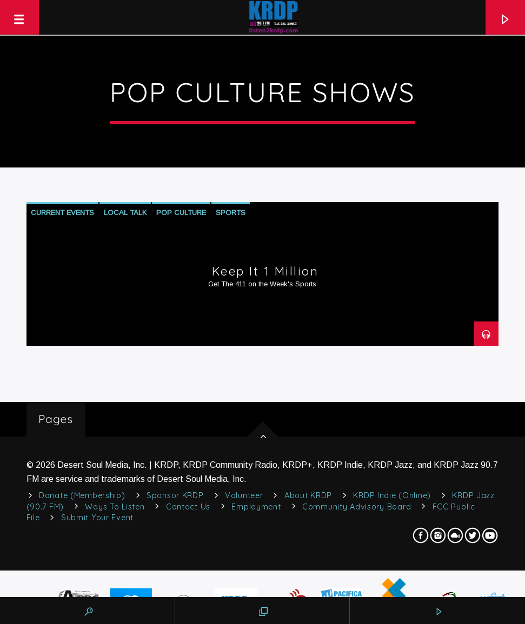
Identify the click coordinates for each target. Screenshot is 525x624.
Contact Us (188, 507)
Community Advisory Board (356, 507)
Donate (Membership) (82, 495)
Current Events (62, 213)
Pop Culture (181, 213)
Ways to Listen (114, 507)
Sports (230, 213)
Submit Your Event (97, 517)
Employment (256, 507)
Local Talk (125, 213)
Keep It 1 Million (265, 271)
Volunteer (244, 495)
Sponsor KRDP (175, 495)
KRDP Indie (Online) (392, 495)
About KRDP (308, 495)
